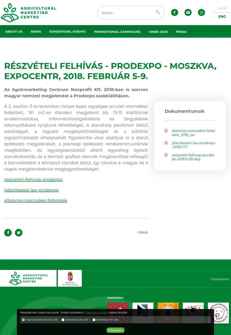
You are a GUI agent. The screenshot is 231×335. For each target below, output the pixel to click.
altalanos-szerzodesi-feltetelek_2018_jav (190, 133)
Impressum (220, 279)
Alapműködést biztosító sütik (42, 319)
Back (142, 232)
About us (13, 31)
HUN (222, 8)
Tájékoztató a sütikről (96, 312)
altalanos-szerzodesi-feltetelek (35, 200)
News (36, 31)
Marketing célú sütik (107, 319)
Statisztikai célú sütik (77, 319)
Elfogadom (116, 330)
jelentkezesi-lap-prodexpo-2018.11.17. (190, 145)
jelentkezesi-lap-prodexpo (31, 190)
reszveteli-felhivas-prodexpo (33, 179)
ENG (222, 17)
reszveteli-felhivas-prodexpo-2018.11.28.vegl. (189, 157)
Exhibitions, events (67, 31)
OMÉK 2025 (158, 32)
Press (181, 32)
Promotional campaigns (117, 32)
